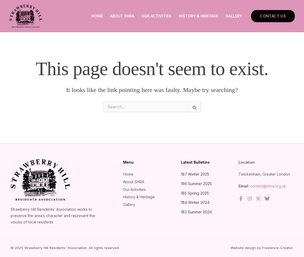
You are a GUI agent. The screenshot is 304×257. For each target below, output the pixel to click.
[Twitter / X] (258, 198)
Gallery (234, 16)
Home (97, 16)
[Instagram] (249, 198)
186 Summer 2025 (196, 183)
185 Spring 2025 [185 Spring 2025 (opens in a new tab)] (195, 193)
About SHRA (122, 16)
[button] (273, 16)
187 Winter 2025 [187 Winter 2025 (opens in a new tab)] (195, 174)
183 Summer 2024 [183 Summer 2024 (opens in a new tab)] (196, 212)
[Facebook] (240, 198)
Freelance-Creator (277, 248)
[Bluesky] (267, 198)
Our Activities (156, 16)
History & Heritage (198, 16)
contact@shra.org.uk (268, 186)
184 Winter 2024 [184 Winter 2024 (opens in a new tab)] (195, 202)
